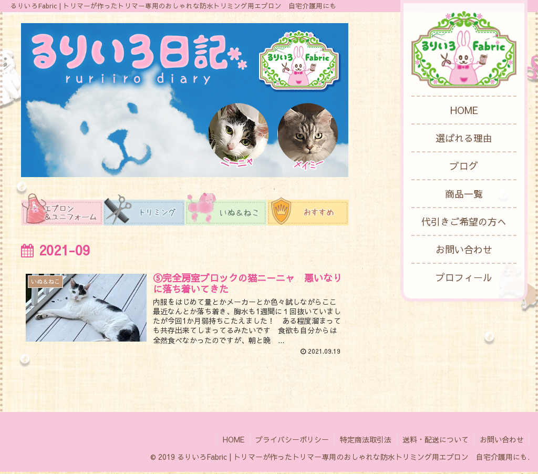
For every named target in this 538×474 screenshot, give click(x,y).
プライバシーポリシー (292, 441)
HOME (233, 441)
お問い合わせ (502, 441)
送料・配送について (435, 441)
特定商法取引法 (365, 441)
